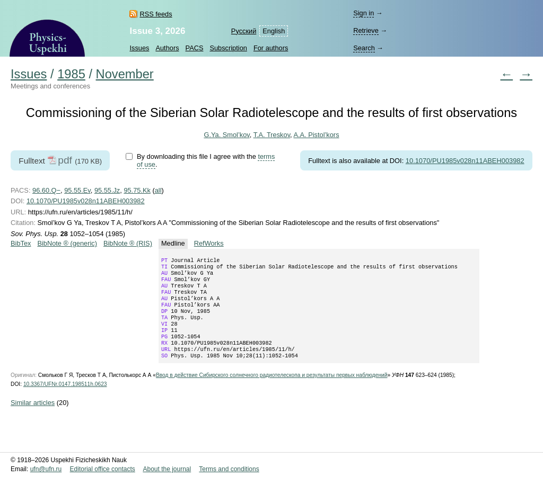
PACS (195, 48)
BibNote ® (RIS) (127, 243)
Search (364, 48)
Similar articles (33, 420)
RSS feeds (155, 14)
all (158, 190)
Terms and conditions (229, 469)
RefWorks (209, 243)
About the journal (167, 469)
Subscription (228, 48)
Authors (167, 48)
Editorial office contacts (102, 469)
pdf (65, 160)
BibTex (21, 243)
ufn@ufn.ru (46, 469)
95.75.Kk (137, 190)
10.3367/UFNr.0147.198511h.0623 (65, 401)
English (273, 31)
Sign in (363, 13)
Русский (243, 31)
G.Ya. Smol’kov (226, 135)
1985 (71, 74)
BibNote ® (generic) (67, 243)
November (125, 74)
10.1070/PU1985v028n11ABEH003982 (465, 161)
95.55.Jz (107, 190)
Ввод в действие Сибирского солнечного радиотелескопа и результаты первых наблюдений (272, 392)
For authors (270, 48)
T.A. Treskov (271, 135)
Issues (139, 48)
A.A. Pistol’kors (316, 135)
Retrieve (366, 30)
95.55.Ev (77, 190)
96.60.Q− (46, 190)
